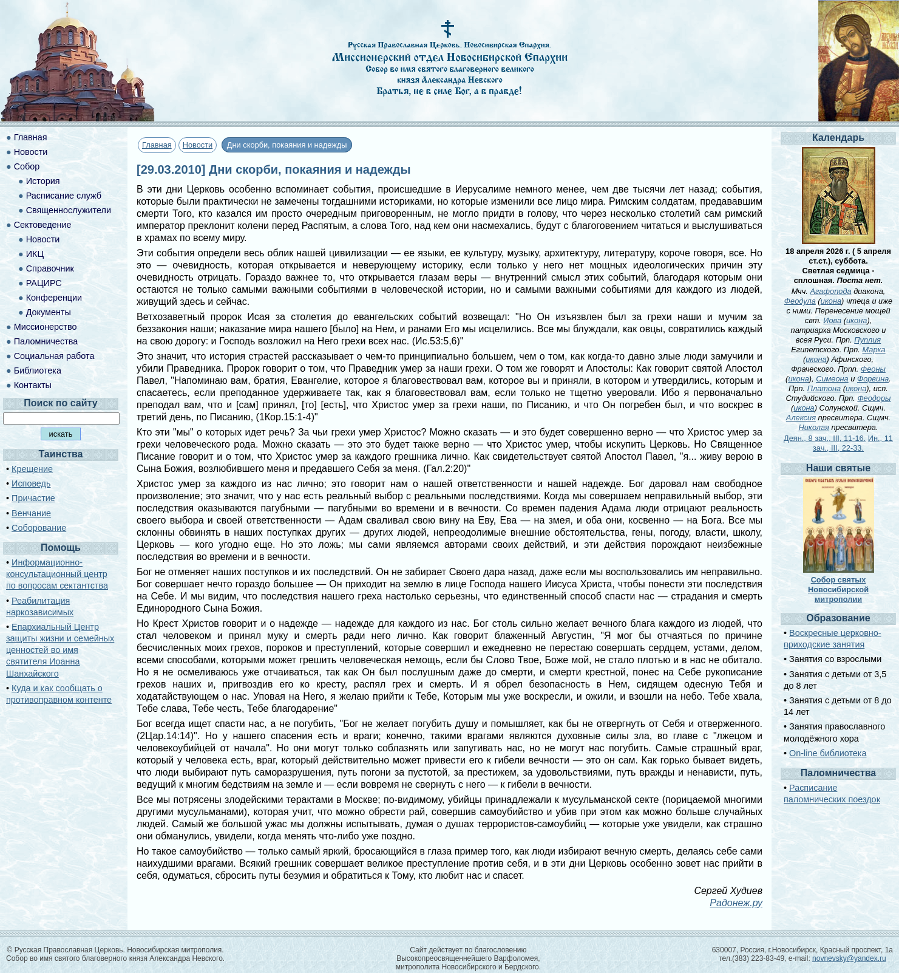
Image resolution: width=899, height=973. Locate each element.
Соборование (39, 528)
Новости (198, 144)
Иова (832, 320)
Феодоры (874, 398)
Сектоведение (43, 225)
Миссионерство (45, 327)
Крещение (32, 469)
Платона (824, 388)
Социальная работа (54, 356)
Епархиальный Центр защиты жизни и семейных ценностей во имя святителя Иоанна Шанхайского (60, 650)
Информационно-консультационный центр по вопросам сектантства (57, 574)
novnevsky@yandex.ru (849, 958)
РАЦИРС (44, 283)
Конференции (54, 297)
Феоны (873, 369)
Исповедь (31, 483)
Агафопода (830, 291)
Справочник (50, 268)
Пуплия (867, 339)
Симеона (832, 378)
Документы (48, 312)
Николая (814, 427)
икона (831, 301)
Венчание (31, 513)
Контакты (33, 385)
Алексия (801, 417)
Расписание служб (63, 195)
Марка (873, 349)
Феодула (800, 301)
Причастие (33, 498)
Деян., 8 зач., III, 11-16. (825, 438)
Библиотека (37, 370)
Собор (27, 166)
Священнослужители (68, 210)
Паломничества (46, 341)
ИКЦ (35, 254)
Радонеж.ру (736, 903)
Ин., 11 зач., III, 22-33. (853, 443)
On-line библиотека (827, 753)
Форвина (873, 378)
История (43, 181)
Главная (157, 144)
